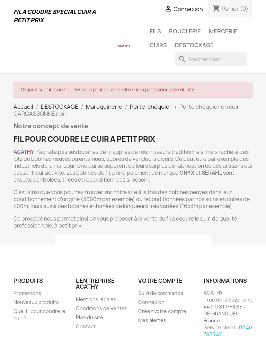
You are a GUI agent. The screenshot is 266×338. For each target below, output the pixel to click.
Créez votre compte (162, 311)
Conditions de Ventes (101, 308)
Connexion (151, 302)
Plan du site (89, 317)
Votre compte (160, 281)
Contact (86, 326)
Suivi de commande (161, 293)
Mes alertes (152, 320)
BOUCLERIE (185, 31)
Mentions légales (96, 299)
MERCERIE (223, 31)
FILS (155, 31)
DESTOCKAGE (194, 45)
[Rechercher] (211, 59)
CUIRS (158, 45)
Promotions (27, 293)
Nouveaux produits (36, 302)
